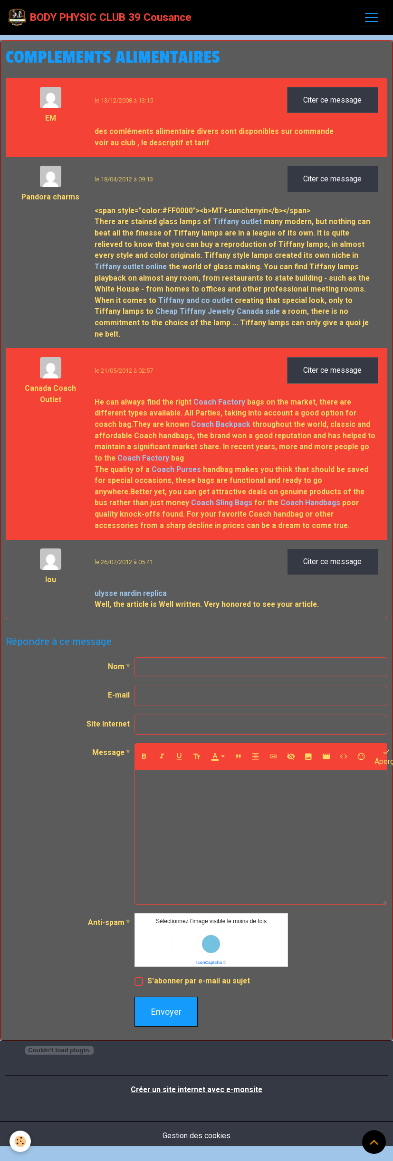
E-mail (119, 694)
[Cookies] (20, 1141)
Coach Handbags (310, 502)
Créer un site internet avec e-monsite (196, 1089)
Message (108, 752)
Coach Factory (219, 401)
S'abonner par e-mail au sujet (198, 980)
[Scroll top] (374, 1142)
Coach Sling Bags (221, 502)
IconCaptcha (209, 962)
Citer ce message (332, 99)
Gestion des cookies (196, 1135)
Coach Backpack (220, 424)
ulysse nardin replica (131, 593)
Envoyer (166, 1012)
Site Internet (108, 723)
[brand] (100, 18)
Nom (116, 666)
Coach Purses (176, 469)
